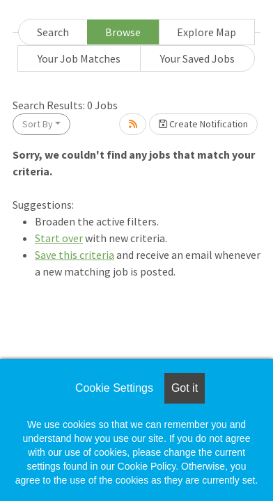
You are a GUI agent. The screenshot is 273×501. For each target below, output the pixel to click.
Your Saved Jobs (197, 58)
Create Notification (203, 124)
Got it (184, 388)
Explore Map (206, 32)
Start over (59, 238)
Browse (123, 32)
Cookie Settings (114, 388)
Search (53, 32)
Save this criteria (74, 255)
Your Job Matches (79, 58)
